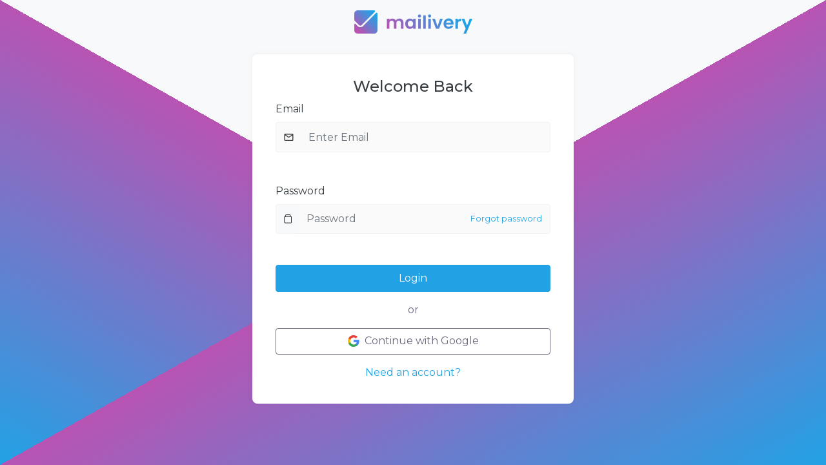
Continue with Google (413, 341)
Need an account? (413, 372)
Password (300, 191)
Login (413, 278)
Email (290, 109)
